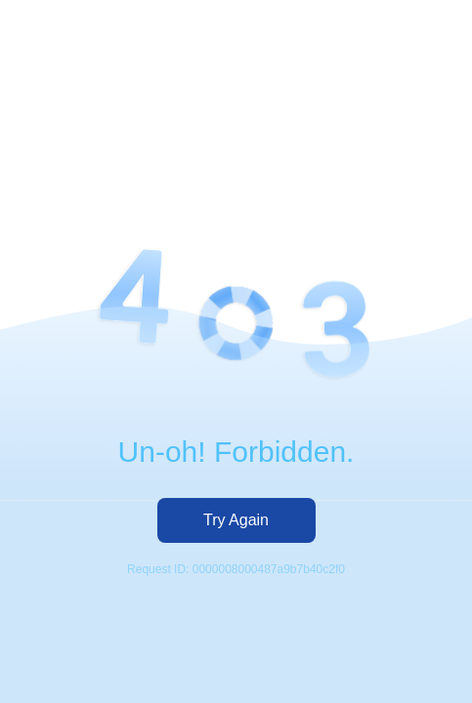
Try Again (236, 520)
